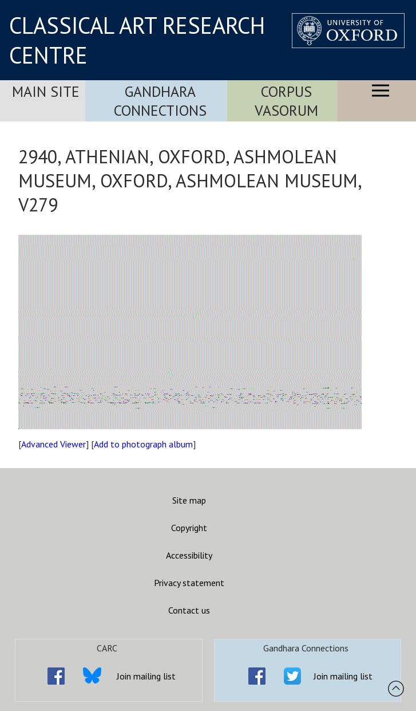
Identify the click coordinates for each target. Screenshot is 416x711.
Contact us (189, 610)
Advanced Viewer (53, 444)
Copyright (189, 527)
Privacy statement (189, 582)
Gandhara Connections (160, 101)
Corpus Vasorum (286, 101)
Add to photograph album (143, 444)
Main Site (46, 91)
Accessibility (189, 555)
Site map (189, 500)
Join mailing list (146, 676)
